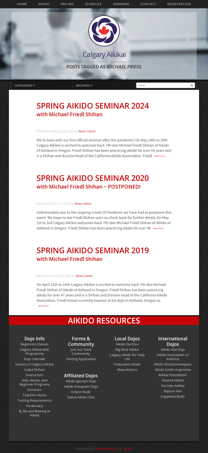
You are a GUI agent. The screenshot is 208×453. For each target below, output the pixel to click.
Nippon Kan (173, 391)
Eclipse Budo (81, 392)
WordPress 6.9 (106, 448)
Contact (148, 4)
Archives (84, 85)
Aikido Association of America (173, 357)
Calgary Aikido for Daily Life (127, 357)
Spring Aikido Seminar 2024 (104, 109)
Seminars (121, 4)
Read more (160, 156)
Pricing (67, 4)
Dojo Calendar (34, 359)
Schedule (93, 4)
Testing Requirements (34, 400)
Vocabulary (34, 406)
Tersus (127, 448)
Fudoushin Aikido (127, 364)
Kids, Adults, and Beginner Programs (35, 382)
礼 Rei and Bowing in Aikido (34, 413)
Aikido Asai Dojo (173, 349)
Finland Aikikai (173, 380)
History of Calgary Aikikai (34, 364)
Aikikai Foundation (172, 375)
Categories (24, 85)
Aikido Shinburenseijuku (173, 364)
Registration (179, 4)
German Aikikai (172, 385)
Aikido (43, 4)
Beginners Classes (34, 344)
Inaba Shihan (34, 369)
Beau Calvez (87, 131)
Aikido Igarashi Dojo (81, 381)
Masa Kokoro (127, 369)
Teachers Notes (35, 395)
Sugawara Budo (173, 396)
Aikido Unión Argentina (173, 369)
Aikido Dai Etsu (127, 344)
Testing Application (81, 359)
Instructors (34, 375)
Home (22, 4)
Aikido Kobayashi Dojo (81, 386)
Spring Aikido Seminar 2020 (104, 182)
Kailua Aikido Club (81, 397)
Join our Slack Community (81, 351)
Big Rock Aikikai (127, 349)
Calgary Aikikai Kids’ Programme (34, 351)
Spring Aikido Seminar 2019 (104, 254)
